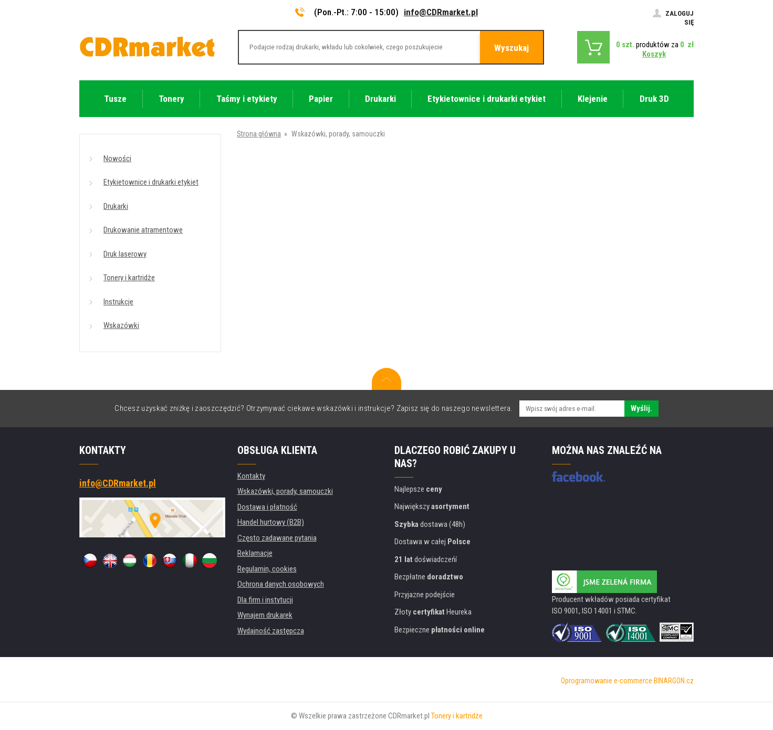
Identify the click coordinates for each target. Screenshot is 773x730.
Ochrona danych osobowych (280, 584)
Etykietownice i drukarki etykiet (151, 182)
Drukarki (115, 206)
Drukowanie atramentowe (143, 230)
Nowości (117, 158)
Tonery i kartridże (129, 277)
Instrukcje (118, 301)
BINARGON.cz (674, 680)
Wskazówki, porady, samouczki (285, 491)
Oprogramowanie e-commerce (606, 680)
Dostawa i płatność (267, 507)
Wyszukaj (511, 48)
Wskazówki (121, 325)
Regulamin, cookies (267, 569)
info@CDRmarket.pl (441, 12)
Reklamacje (255, 553)
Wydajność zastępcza (270, 631)
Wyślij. (641, 408)
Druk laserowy (125, 254)
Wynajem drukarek (265, 615)
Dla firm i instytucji (265, 600)
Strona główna (259, 134)
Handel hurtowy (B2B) (270, 522)
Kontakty (251, 476)
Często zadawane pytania (277, 538)
